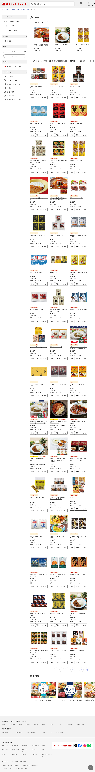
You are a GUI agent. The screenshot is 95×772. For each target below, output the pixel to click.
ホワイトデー (80, 721)
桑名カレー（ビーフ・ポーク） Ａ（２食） (78, 273)
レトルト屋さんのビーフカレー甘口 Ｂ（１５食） (39, 648)
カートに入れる (42, 97)
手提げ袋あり (10, 92)
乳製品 (43, 743)
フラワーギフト (36, 751)
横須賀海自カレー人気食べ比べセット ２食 (38, 574)
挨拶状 (7, 88)
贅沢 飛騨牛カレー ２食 (36, 309)
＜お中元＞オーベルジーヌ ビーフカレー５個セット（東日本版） (39, 422)
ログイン (81, 5)
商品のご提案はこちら (21, 765)
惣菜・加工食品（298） (12, 22)
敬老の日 (36, 721)
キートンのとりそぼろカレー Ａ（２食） (38, 384)
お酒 (43, 746)
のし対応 (8, 76)
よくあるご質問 (14, 759)
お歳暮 (43, 721)
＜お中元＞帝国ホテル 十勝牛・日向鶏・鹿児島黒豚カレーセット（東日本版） (58, 460)
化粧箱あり (9, 96)
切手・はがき (5, 743)
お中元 (28, 721)
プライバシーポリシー (9, 765)
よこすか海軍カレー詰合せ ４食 (38, 347)
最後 (87, 667)
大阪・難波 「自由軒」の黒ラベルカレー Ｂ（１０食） (38, 161)
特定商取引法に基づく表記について (30, 762)
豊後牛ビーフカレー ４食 (56, 610)
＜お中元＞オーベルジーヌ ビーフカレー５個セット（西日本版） (78, 347)
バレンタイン (69, 721)
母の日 (3, 721)
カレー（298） (11, 26)
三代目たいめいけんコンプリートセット (38, 86)
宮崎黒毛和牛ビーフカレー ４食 (38, 235)
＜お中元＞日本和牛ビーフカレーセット (39, 198)
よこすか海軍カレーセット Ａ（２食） (37, 536)
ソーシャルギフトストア (57, 729)
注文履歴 (88, 5)
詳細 (32, 97)
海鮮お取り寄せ (16, 743)
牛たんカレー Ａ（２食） (76, 198)
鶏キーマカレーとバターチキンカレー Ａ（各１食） (58, 574)
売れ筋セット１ (54, 272)
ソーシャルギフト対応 (13, 99)
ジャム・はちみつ (16, 746)
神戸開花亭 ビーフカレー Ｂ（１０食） (39, 611)
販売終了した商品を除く (13, 66)
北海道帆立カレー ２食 (56, 347)
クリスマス (59, 721)
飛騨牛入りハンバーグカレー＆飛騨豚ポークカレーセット (78, 459)
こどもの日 (12, 721)
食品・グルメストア (31, 729)
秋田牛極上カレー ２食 (76, 123)
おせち (51, 721)
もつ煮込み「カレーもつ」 (76, 160)
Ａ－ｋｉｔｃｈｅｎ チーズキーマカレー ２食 (78, 384)
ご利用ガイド (5, 759)
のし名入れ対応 (10, 80)
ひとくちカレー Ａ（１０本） (37, 497)
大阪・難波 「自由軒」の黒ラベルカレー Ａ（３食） (58, 310)
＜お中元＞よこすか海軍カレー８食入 (38, 459)
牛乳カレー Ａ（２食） (36, 272)
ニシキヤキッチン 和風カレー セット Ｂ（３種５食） (58, 498)
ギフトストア (19, 729)
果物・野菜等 (35, 743)
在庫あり (8, 41)
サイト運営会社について (14, 762)
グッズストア (43, 729)
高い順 (82, 61)
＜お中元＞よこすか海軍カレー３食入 (78, 611)
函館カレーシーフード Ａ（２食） (78, 309)
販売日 (72, 61)
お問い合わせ (23, 759)
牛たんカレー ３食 (75, 86)
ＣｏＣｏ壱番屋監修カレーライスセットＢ (78, 422)
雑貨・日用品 (15, 751)
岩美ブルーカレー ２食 (36, 123)
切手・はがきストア (7, 729)
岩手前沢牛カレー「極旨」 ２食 (58, 384)
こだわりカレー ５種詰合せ (77, 648)
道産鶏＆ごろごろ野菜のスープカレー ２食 (78, 235)
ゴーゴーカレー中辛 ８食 (56, 86)
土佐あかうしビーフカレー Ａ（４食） (59, 124)
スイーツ (24, 751)
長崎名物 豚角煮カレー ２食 (77, 573)
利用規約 (4, 762)
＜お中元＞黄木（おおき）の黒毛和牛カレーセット (58, 422)
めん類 (3, 751)
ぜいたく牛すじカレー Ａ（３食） (59, 235)
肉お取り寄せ (25, 743)
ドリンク (34, 746)
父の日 (20, 721)
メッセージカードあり (13, 84)
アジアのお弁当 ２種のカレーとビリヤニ (58, 536)
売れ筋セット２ (74, 497)
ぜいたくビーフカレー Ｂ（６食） (59, 648)
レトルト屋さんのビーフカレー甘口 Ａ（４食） (59, 161)
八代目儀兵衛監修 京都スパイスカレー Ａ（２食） (78, 536)
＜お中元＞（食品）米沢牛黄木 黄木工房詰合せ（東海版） (58, 198)
